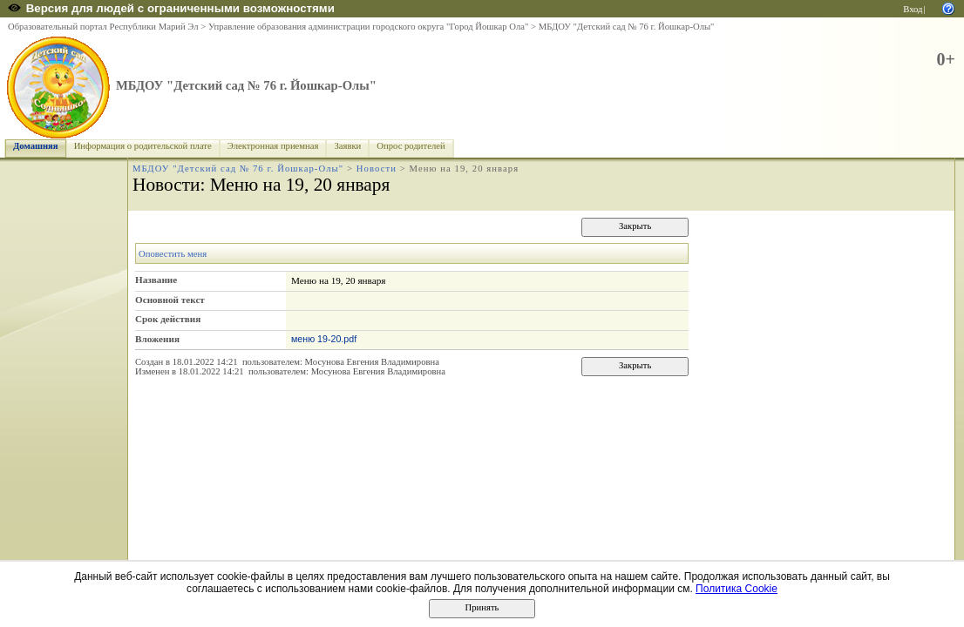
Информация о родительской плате (143, 146)
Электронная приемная (273, 146)
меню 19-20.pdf (323, 339)
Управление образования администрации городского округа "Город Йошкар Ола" (368, 26)
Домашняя (35, 146)
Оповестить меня (173, 254)
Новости (376, 168)
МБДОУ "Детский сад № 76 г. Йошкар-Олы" (627, 26)
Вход (912, 9)
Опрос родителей (411, 146)
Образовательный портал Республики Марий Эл (103, 26)
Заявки (347, 146)
